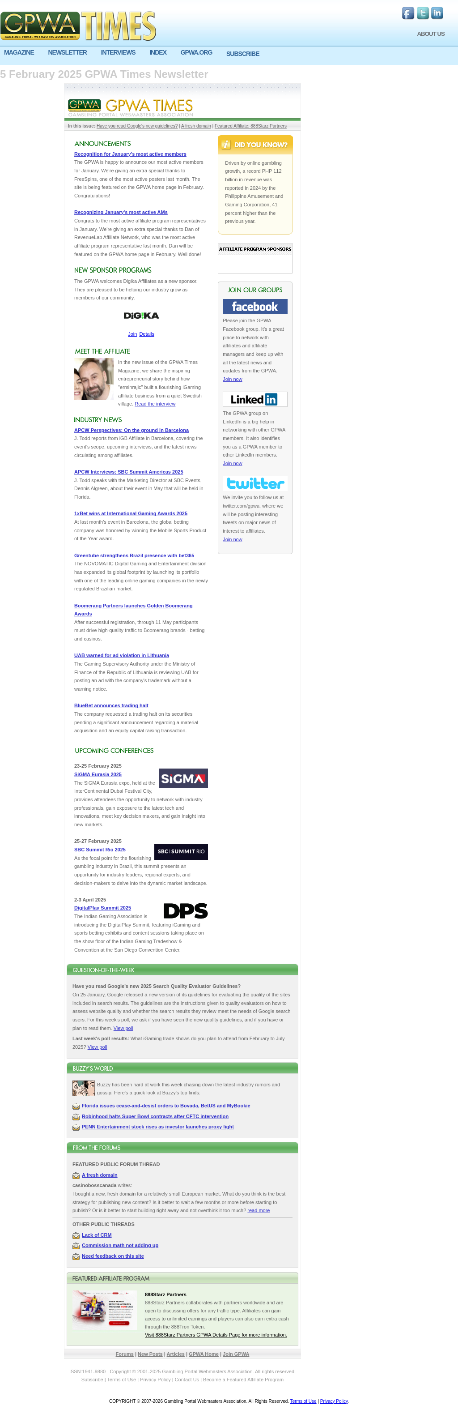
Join (132, 334)
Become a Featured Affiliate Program (243, 1379)
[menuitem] (22, 52)
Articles (176, 1354)
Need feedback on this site (113, 1256)
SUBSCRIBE (242, 53)
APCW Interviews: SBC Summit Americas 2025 (128, 471)
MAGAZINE (19, 52)
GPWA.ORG (196, 52)
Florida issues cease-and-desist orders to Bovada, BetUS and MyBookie (166, 1105)
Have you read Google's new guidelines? (137, 126)
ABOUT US (431, 33)
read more (258, 1210)
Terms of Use (121, 1379)
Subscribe (92, 1379)
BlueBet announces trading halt (111, 705)
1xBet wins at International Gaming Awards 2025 (130, 513)
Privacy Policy (155, 1379)
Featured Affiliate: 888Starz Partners (251, 126)
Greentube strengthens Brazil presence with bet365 (134, 555)
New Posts (150, 1354)
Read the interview (155, 403)
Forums (125, 1354)
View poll (123, 1028)
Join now (232, 379)
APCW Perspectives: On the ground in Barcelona (131, 430)
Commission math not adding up (120, 1245)
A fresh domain (196, 126)
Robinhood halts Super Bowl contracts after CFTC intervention (155, 1116)
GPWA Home (204, 1354)
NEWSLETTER (67, 52)
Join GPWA (236, 1354)
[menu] (229, 56)
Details (146, 334)
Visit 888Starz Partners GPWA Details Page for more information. (216, 1334)
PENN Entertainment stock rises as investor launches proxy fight (158, 1126)
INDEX (157, 52)
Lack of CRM (97, 1235)
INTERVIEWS (118, 52)
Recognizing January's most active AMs (121, 212)
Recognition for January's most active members (130, 154)
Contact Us (187, 1379)
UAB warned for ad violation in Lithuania (121, 655)
